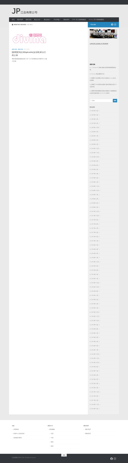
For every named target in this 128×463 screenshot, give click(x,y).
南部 (52, 442)
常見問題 (57, 19)
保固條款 (16, 429)
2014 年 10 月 (95, 287)
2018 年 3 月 (94, 203)
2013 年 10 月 (95, 320)
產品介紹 (37, 19)
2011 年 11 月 (95, 392)
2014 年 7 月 (94, 295)
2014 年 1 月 (94, 308)
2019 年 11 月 (95, 153)
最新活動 (14, 49)
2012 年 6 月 (94, 375)
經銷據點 (52, 429)
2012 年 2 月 (94, 388)
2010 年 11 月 (95, 404)
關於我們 (20, 19)
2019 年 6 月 (94, 169)
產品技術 (47, 19)
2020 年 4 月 (94, 144)
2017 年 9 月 (94, 220)
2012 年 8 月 (94, 367)
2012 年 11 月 (95, 358)
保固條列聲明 (17, 438)
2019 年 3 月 (94, 178)
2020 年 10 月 (95, 127)
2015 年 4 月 (94, 274)
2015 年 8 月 (94, 270)
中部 (52, 438)
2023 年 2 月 (94, 115)
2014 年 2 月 (94, 304)
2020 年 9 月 (94, 132)
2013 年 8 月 (94, 329)
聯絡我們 (66, 19)
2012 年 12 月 (95, 354)
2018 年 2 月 (94, 207)
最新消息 (28, 19)
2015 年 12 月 (95, 262)
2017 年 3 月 (94, 236)
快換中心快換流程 (18, 433)
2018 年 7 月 (94, 195)
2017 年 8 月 (94, 224)
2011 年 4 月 (94, 400)
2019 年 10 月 (95, 157)
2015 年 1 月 (94, 278)
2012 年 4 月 (94, 379)
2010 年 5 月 (94, 409)
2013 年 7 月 (94, 333)
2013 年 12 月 (95, 312)
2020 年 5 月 (94, 140)
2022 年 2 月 (94, 119)
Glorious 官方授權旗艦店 (96, 19)
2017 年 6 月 (94, 232)
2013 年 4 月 (94, 341)
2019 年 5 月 (94, 174)
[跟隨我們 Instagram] (115, 24)
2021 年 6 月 (94, 123)
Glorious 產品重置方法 (97, 74)
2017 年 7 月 (94, 228)
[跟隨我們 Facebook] (112, 24)
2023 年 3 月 (94, 111)
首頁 (13, 19)
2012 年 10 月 (95, 362)
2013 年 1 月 (94, 350)
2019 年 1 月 (94, 182)
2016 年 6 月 (94, 249)
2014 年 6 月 (94, 299)
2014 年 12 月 (95, 283)
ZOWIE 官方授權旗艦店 (79, 19)
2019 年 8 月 (94, 165)
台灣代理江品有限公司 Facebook (99, 43)
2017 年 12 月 (95, 211)
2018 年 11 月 (95, 186)
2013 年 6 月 (94, 337)
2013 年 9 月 (94, 325)
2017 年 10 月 (95, 215)
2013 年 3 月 (94, 346)
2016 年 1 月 (94, 257)
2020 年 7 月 (94, 136)
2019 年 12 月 (95, 148)
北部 (52, 433)
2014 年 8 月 (94, 291)
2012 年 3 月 (94, 383)
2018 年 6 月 (94, 199)
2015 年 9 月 (94, 266)
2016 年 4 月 (94, 253)
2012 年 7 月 (94, 371)
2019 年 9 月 (94, 161)
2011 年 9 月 (94, 396)
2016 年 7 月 (94, 245)
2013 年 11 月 (95, 316)
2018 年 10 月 (95, 190)
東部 (52, 446)
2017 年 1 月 (94, 241)
